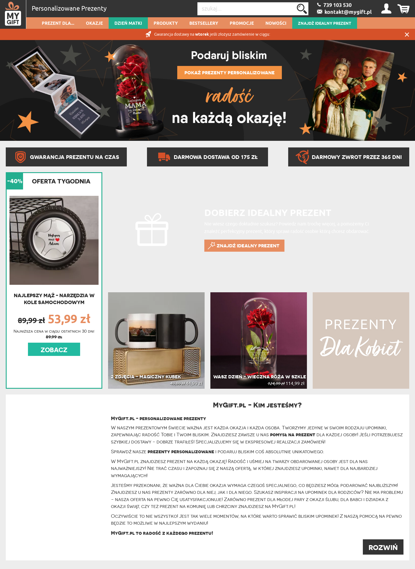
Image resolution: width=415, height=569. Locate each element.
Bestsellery (203, 23)
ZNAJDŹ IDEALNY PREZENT (324, 23)
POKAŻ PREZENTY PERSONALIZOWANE (229, 72)
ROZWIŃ (383, 547)
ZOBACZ (54, 350)
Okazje (94, 23)
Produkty (166, 23)
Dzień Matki (128, 23)
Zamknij (407, 34)
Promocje (242, 23)
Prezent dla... (58, 23)
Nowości (275, 23)
